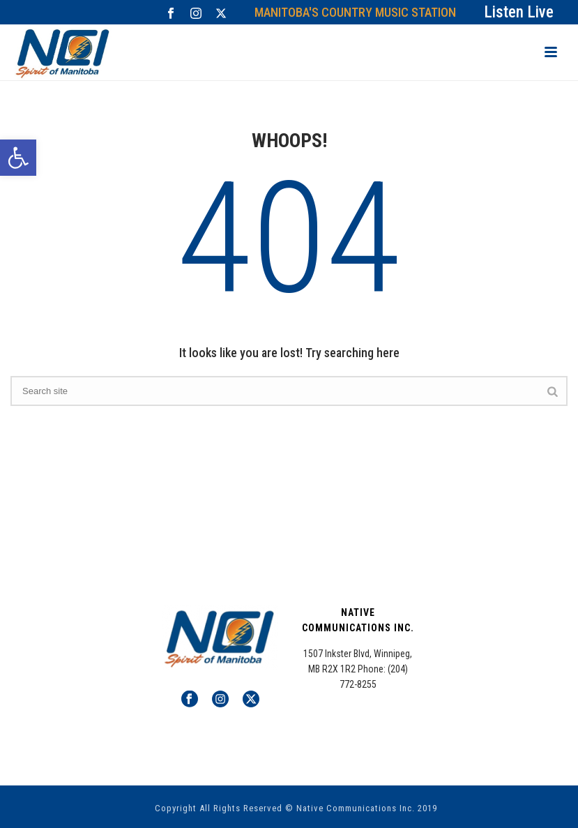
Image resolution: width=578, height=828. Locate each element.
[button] (18, 158)
